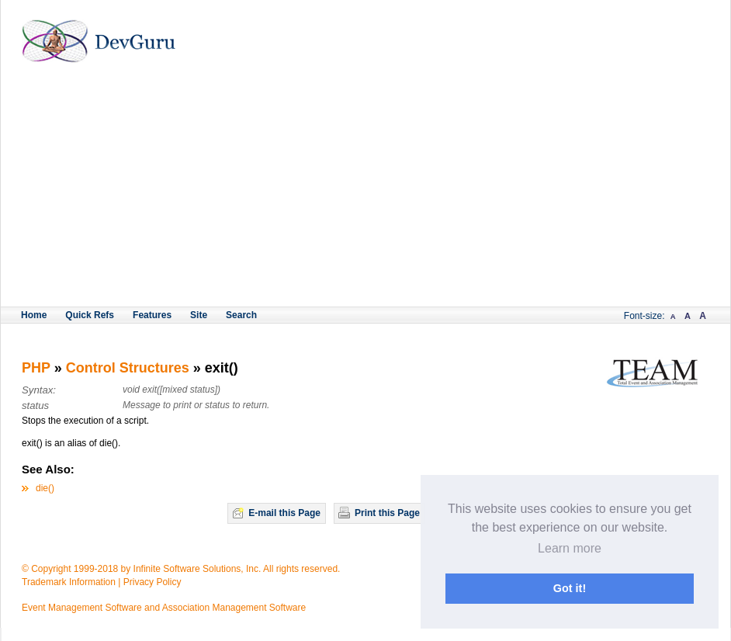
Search (241, 315)
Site (198, 315)
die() (45, 488)
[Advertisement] (365, 190)
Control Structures (127, 368)
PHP (36, 368)
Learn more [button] (569, 548)
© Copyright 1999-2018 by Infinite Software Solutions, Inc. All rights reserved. (181, 568)
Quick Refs (89, 315)
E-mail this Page (284, 513)
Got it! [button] (569, 588)
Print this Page (387, 513)
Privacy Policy (152, 582)
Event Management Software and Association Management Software (164, 607)
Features (152, 315)
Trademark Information (69, 582)
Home (34, 315)
